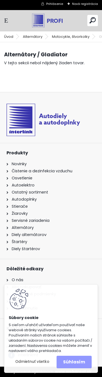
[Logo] (51, 20)
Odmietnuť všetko (32, 361)
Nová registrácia (85, 4)
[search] (92, 20)
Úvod (8, 36)
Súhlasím (74, 362)
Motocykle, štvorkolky (70, 36)
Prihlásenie (54, 4)
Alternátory (32, 36)
